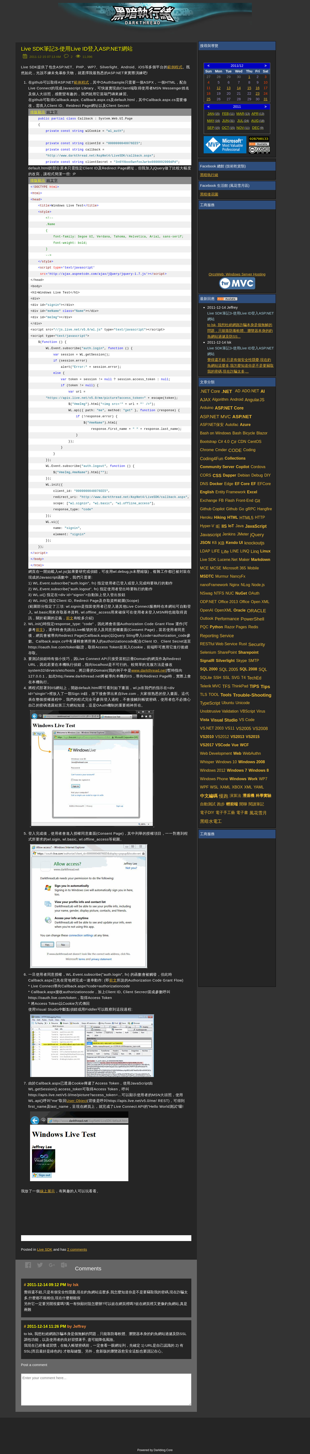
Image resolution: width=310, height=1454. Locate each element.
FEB (228, 114)
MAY (213, 121)
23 (257, 93)
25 (208, 99)
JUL (243, 121)
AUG (257, 121)
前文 (70, 618)
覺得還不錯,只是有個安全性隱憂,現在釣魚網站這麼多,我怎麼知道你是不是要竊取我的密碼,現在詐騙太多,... (240, 365)
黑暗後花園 (209, 194)
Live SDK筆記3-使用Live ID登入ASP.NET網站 (77, 49)
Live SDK (44, 1249)
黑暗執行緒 (209, 175)
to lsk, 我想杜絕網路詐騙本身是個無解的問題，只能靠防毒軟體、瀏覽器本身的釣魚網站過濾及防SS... (240, 330)
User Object (76, 1101)
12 (219, 88)
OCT (228, 128)
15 (249, 88)
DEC (258, 128)
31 (266, 99)
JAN (213, 114)
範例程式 (174, 67)
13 (229, 88)
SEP (213, 128)
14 (239, 88)
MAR (243, 114)
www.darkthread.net (148, 670)
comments (77, 1249)
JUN (228, 121)
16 (257, 88)
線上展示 (47, 1191)
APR (257, 114)
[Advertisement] (77, 1207)
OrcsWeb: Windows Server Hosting (237, 274)
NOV (243, 128)
